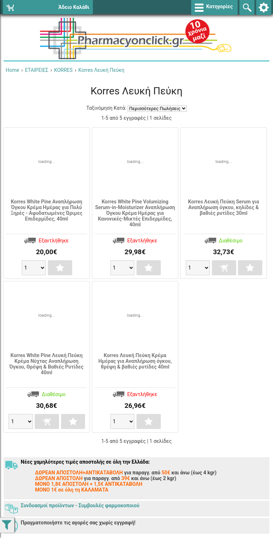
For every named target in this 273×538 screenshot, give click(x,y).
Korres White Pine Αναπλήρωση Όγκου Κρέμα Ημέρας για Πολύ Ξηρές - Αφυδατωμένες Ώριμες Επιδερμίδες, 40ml (47, 210)
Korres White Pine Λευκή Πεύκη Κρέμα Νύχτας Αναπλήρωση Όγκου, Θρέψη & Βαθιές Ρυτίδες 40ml (46, 363)
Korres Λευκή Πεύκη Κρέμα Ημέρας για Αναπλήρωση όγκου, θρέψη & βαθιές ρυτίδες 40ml (135, 361)
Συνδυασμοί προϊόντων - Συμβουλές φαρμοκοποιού (80, 505)
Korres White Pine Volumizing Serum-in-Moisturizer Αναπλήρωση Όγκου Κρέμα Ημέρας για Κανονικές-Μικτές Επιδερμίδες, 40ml (135, 213)
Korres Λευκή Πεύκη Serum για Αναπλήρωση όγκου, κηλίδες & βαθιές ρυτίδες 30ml (223, 207)
